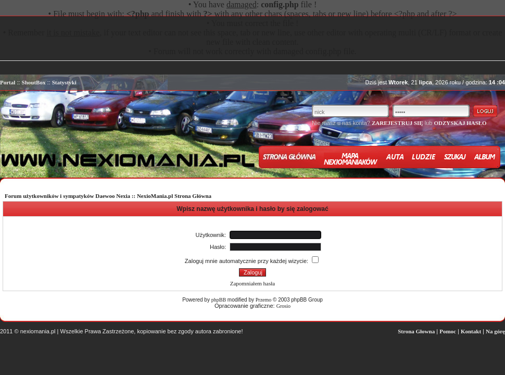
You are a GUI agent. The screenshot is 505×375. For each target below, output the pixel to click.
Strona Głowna (416, 331)
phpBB (218, 300)
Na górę (495, 331)
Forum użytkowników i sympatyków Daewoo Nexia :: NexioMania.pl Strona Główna (108, 196)
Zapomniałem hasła (252, 283)
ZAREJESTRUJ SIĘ (397, 123)
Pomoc (447, 331)
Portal (7, 82)
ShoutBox (34, 82)
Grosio (283, 306)
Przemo (264, 300)
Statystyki (64, 82)
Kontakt (471, 331)
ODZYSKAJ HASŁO (460, 123)
